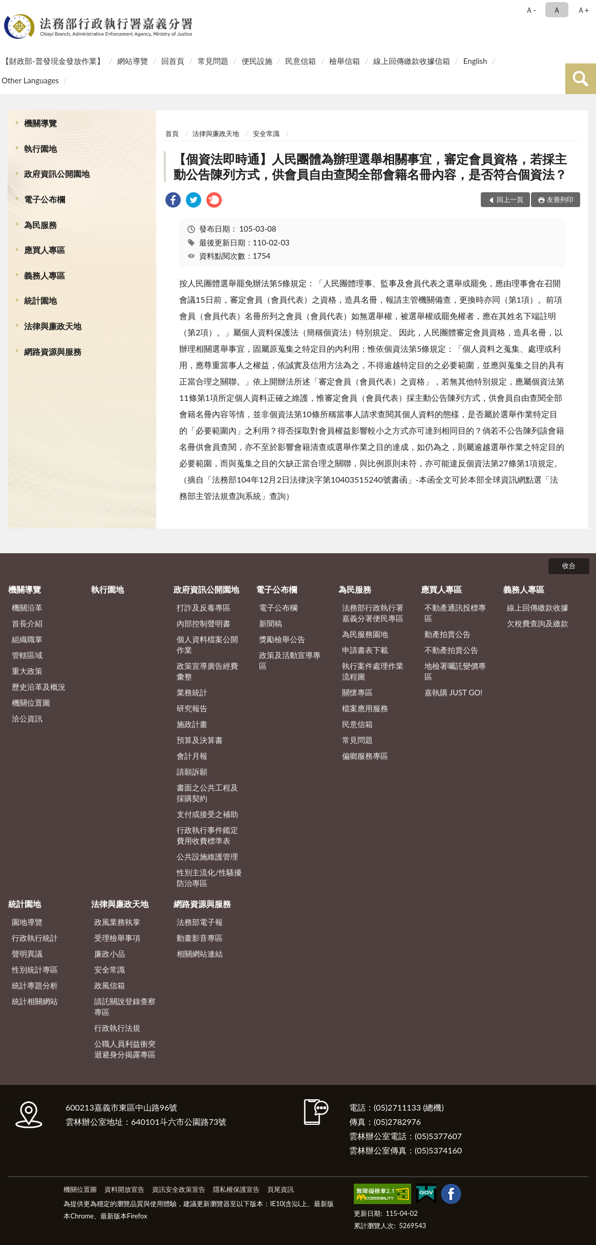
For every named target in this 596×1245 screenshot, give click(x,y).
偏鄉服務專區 (365, 755)
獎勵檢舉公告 (282, 639)
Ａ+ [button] (583, 9)
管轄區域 (27, 655)
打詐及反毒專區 (203, 607)
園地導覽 (27, 921)
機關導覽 (40, 123)
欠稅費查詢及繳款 (537, 623)
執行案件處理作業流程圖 (372, 671)
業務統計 (192, 692)
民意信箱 (300, 60)
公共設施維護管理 (207, 856)
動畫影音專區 (200, 937)
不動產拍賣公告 (451, 649)
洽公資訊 (27, 718)
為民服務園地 (365, 634)
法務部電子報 (200, 921)
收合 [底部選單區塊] (569, 565)
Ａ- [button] (530, 9)
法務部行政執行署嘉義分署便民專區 (372, 613)
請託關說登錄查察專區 (125, 1006)
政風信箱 (109, 985)
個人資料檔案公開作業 (207, 644)
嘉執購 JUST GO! (453, 692)
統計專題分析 (35, 985)
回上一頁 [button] (510, 199)
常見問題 (213, 60)
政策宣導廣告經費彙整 (207, 671)
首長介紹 (27, 623)
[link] (173, 201)
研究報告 (192, 708)
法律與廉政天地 (52, 326)
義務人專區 (44, 275)
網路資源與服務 (52, 351)
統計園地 (40, 300)
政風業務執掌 (117, 921)
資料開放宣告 (124, 1189)
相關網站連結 (200, 953)
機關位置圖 (31, 702)
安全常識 (266, 133)
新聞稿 (270, 623)
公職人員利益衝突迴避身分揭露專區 (125, 1049)
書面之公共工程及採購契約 (207, 793)
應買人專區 (44, 250)
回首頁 (172, 60)
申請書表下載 (365, 649)
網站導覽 (132, 60)
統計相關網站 (35, 1001)
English (475, 60)
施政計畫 (192, 724)
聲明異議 (27, 953)
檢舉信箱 (344, 60)
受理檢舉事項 (117, 937)
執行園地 (40, 148)
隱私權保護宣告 (236, 1189)
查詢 (580, 78)
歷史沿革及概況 (39, 686)
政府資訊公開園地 (57, 173)
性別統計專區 (35, 969)
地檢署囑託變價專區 (455, 671)
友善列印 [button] (560, 199)
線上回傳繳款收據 (537, 607)
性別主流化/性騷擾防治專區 (209, 878)
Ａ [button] (557, 9)
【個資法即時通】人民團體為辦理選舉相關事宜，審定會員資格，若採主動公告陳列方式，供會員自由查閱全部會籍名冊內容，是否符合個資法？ (370, 166)
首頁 (172, 133)
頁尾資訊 (280, 1189)
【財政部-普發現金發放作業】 (53, 60)
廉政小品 (109, 953)
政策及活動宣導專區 (290, 660)
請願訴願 (192, 771)
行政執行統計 (35, 937)
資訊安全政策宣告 (178, 1189)
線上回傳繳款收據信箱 (411, 60)
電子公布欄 (44, 199)
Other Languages (30, 80)
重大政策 (27, 670)
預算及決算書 (200, 739)
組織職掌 (27, 639)
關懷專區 (357, 692)
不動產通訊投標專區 (455, 613)
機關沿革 (27, 607)
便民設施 (257, 60)
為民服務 (40, 225)
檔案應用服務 (365, 708)
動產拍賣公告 (447, 634)
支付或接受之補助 (207, 814)
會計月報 (192, 755)
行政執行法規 (117, 1027)
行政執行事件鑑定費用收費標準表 (207, 835)
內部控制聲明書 (203, 623)
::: (10, 9)
